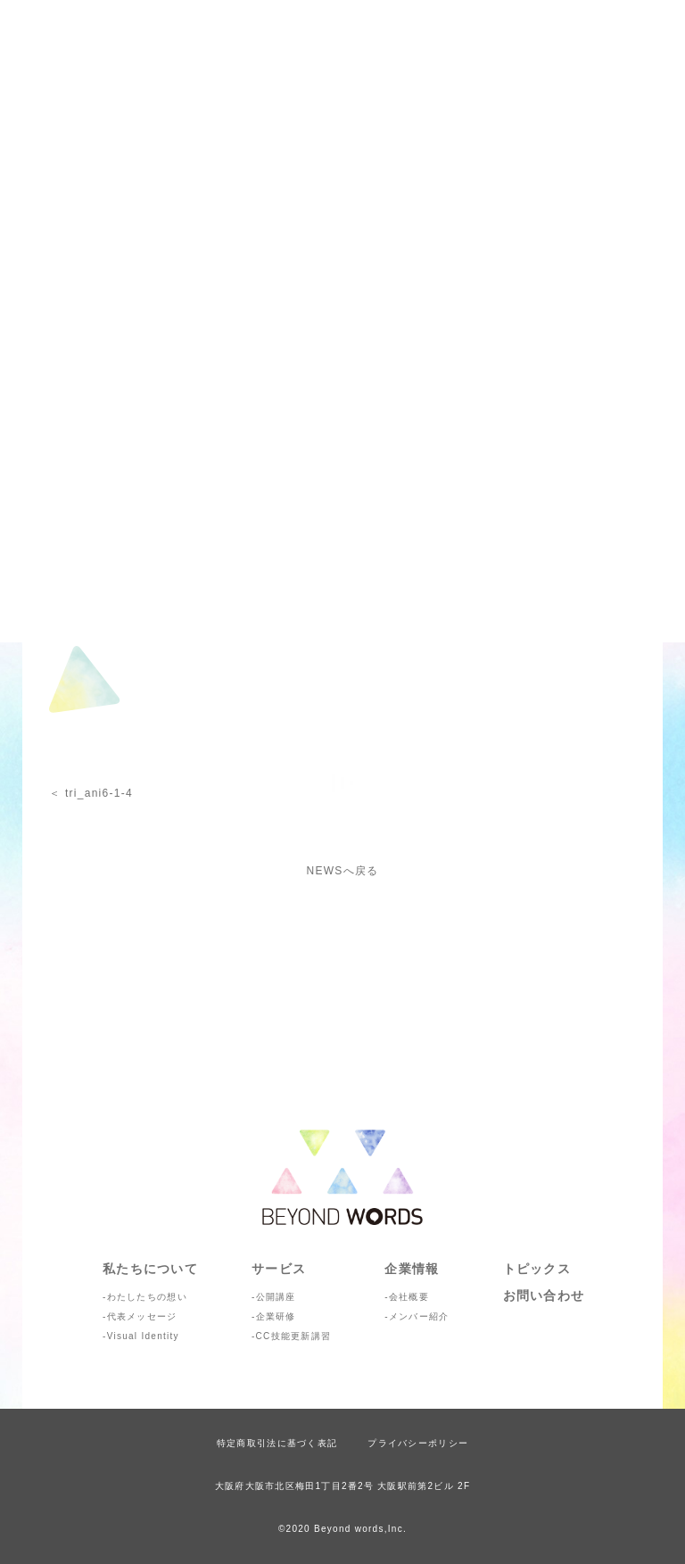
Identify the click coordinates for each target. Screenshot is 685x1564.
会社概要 (409, 1297)
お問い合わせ (544, 1295)
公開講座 (276, 1297)
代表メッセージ (142, 1316)
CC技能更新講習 (294, 1336)
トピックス (537, 1269)
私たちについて (150, 1269)
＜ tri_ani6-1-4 (91, 793)
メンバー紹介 (419, 1316)
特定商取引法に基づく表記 (277, 1443)
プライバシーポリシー (417, 1443)
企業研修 (276, 1316)
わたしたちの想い (147, 1297)
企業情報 (411, 1269)
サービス (279, 1269)
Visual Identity (143, 1336)
